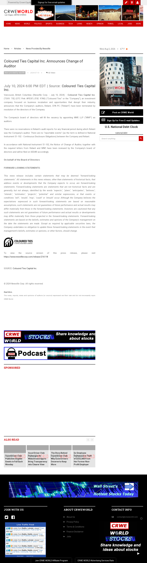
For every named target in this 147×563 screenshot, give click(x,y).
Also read (11, 439)
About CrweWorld (78, 509)
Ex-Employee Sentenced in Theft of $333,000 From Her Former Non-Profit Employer (83, 459)
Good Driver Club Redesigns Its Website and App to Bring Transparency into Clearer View (37, 459)
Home (8, 24)
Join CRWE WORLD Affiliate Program (51, 560)
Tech (70, 24)
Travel (111, 24)
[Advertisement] (56, 319)
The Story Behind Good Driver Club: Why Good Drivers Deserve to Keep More (59, 459)
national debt (121, 133)
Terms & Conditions (74, 527)
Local (120, 24)
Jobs (129, 24)
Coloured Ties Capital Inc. (25, 268)
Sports (49, 24)
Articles (17, 48)
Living (79, 24)
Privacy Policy (71, 522)
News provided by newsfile (38, 48)
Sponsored (12, 367)
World (27, 24)
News (17, 24)
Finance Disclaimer (74, 531)
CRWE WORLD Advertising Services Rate (96, 560)
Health (89, 24)
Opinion (100, 24)
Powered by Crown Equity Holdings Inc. (25, 2)
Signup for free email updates (51, 2)
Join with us (14, 509)
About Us (69, 517)
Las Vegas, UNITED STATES (15, 15)
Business (60, 24)
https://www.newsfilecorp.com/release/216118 (26, 256)
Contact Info (122, 509)
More (138, 24)
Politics (37, 24)
